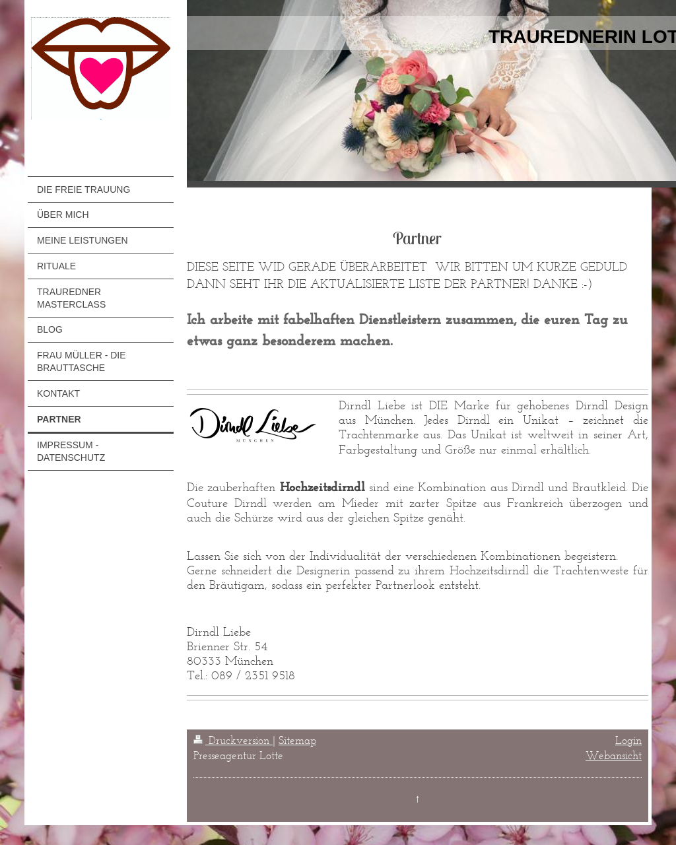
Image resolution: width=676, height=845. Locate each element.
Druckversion (233, 740)
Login (628, 740)
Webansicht (614, 755)
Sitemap (297, 740)
